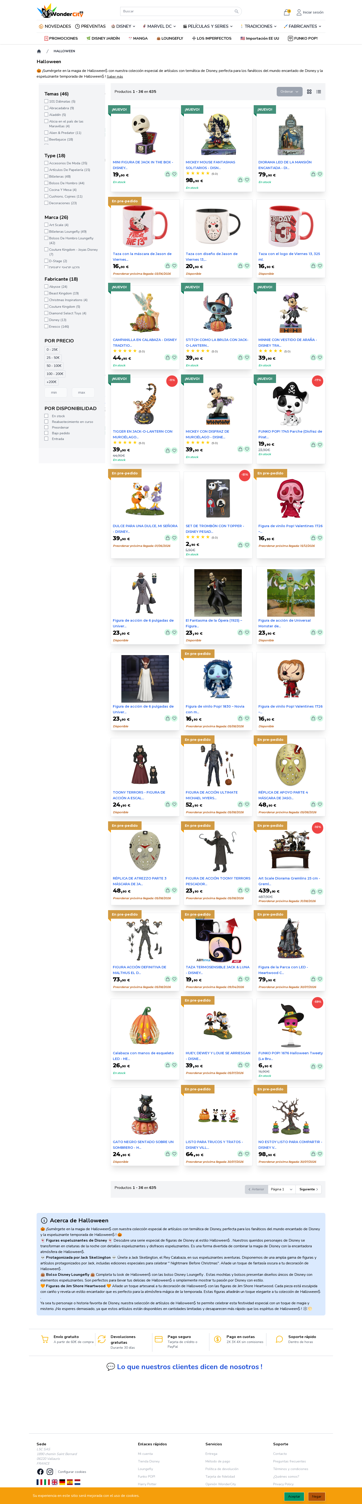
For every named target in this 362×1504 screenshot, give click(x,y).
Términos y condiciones (290, 1469)
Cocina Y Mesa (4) (60, 190)
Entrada (56, 439)
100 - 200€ (52, 374)
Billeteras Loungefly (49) (65, 231)
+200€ (49, 382)
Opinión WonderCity (220, 1484)
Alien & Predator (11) (63, 133)
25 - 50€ (50, 357)
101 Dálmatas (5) (60, 101)
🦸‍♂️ (159, 26)
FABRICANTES (303, 26)
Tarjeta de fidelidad (220, 1476)
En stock (56, 416)
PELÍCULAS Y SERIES (208, 26)
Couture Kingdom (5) (62, 306)
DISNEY (123, 26)
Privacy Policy (283, 1484)
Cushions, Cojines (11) (63, 196)
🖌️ (303, 26)
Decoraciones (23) (61, 203)
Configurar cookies (72, 1472)
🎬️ (208, 26)
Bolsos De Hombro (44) (64, 183)
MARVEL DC (159, 26)
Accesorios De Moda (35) (66, 163)
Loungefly (145, 1469)
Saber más (115, 76)
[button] (260, 38)
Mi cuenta (145, 1454)
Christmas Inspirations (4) (66, 300)
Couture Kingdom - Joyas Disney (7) (71, 252)
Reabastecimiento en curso (70, 422)
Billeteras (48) (57, 176)
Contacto (280, 1454)
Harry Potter (147, 1484)
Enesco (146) (57, 326)
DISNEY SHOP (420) (62, 267)
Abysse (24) (56, 286)
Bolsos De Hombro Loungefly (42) (69, 240)
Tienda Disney (149, 1461)
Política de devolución (221, 1469)
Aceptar (294, 1496)
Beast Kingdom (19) (61, 293)
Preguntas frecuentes (289, 1461)
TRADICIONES (258, 26)
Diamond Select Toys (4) (65, 313)
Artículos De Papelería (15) (67, 170)
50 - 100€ (51, 366)
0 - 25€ (50, 349)
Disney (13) (55, 320)
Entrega (211, 1454)
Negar (316, 1496)
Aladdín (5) (55, 115)
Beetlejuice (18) (59, 139)
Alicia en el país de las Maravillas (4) (64, 123)
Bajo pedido (59, 433)
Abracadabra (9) (59, 108)
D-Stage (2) (56, 261)
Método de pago (217, 1461)
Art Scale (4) (56, 225)
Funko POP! (146, 1476)
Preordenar (58, 427)
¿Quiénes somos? (286, 1476)
